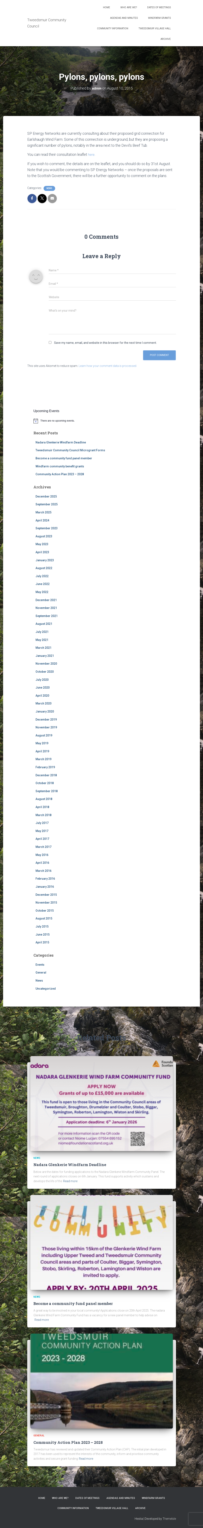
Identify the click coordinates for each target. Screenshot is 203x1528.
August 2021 (44, 623)
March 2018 (43, 815)
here (91, 154)
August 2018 (44, 799)
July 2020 (42, 679)
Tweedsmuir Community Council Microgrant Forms (70, 450)
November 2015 (46, 902)
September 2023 (47, 528)
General (41, 972)
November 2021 (46, 608)
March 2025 (43, 512)
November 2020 (46, 663)
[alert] (101, 420)
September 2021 (47, 616)
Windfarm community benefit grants (60, 466)
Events (40, 964)
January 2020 (45, 711)
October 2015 (45, 910)
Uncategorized (46, 988)
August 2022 (44, 568)
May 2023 (42, 544)
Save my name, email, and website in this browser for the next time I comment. (105, 342)
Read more (70, 1181)
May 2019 (42, 743)
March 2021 (43, 647)
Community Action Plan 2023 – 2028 (60, 474)
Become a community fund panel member (64, 458)
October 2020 (45, 671)
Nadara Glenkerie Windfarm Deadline (61, 442)
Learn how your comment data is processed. (108, 366)
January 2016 (45, 886)
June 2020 (43, 687)
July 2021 (42, 631)
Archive (165, 39)
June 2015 (43, 934)
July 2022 (42, 576)
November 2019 (46, 727)
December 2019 (46, 719)
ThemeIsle (169, 1518)
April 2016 (42, 862)
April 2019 (42, 751)
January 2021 (45, 655)
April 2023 (42, 552)
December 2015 (46, 894)
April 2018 (42, 807)
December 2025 (46, 496)
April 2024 (42, 520)
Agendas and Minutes (124, 18)
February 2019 (45, 767)
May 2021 (42, 639)
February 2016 (45, 878)
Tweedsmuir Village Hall (155, 28)
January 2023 (45, 560)
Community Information (112, 28)
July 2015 (42, 926)
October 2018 (45, 783)
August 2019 (44, 735)
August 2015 (44, 918)
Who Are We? (128, 7)
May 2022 (42, 592)
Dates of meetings (159, 7)
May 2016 (42, 854)
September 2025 (47, 504)
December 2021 (46, 600)
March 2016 (43, 870)
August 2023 (44, 536)
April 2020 (42, 695)
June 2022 (43, 584)
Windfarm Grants (159, 18)
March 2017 (43, 846)
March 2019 (43, 759)
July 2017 (42, 823)
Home (106, 7)
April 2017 (42, 838)
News (49, 188)
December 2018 (46, 775)
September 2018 (47, 791)
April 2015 (42, 942)
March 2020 (43, 703)
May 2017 (42, 831)
